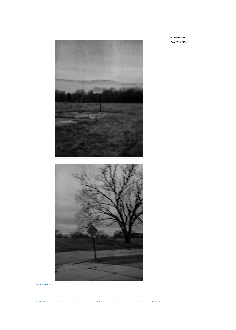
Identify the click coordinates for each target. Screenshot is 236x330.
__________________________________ (102, 15)
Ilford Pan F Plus (44, 284)
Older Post (156, 301)
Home (99, 301)
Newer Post (42, 301)
